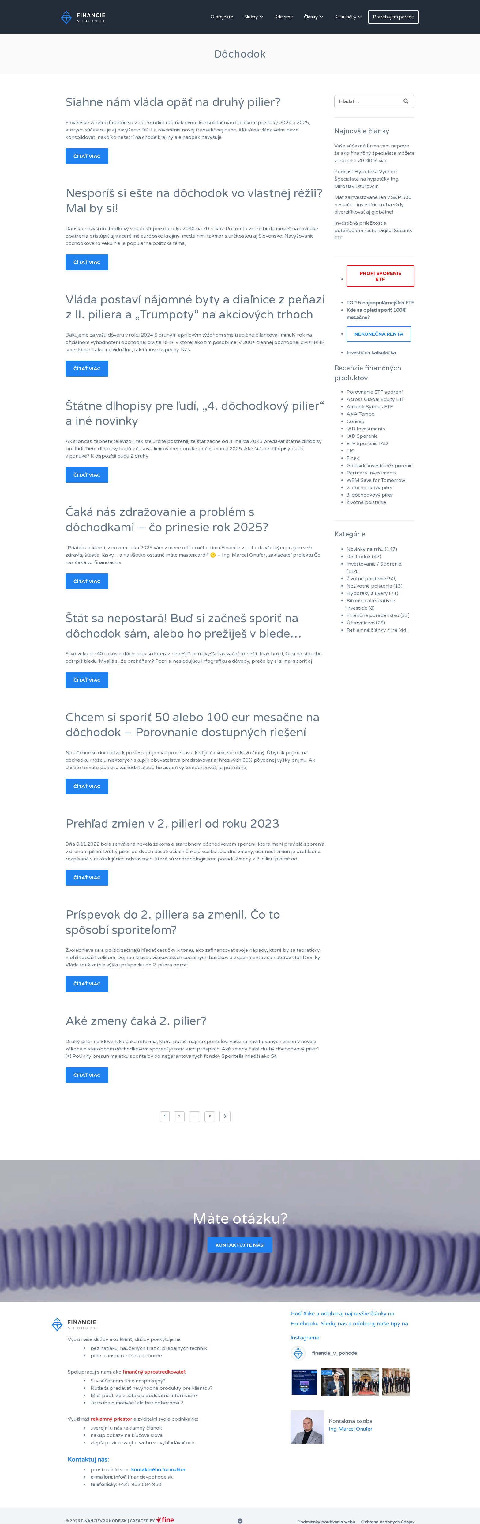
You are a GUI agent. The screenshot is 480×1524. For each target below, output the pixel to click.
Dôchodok (359, 557)
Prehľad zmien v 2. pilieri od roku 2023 (172, 824)
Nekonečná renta (378, 334)
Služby (251, 17)
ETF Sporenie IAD (367, 443)
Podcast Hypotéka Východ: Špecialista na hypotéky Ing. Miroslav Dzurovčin (366, 179)
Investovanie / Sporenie (374, 564)
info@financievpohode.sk (143, 1477)
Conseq (355, 421)
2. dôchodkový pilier (370, 488)
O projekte (222, 17)
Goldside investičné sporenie (380, 466)
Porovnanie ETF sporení (375, 392)
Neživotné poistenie (369, 586)
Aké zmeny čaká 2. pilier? (136, 1021)
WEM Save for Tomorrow (376, 480)
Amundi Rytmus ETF (370, 407)
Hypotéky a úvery (367, 593)
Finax (353, 458)
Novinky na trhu (365, 549)
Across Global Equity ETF (376, 399)
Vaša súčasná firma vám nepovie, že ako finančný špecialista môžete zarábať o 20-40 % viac (374, 153)
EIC (350, 451)
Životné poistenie (366, 502)
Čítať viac (86, 156)
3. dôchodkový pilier (370, 495)
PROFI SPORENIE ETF (380, 276)
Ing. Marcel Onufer (351, 1429)
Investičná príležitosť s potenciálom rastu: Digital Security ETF (373, 230)
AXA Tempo (361, 414)
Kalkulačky (345, 17)
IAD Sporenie (362, 436)
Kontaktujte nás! (240, 1245)
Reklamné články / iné (372, 630)
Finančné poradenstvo (373, 615)
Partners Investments (372, 473)
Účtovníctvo (361, 623)
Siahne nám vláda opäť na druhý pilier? (173, 102)
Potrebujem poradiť (393, 17)
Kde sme (283, 17)
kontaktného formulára (158, 1470)
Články (311, 17)
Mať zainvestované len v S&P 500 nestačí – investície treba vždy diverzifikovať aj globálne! (372, 204)
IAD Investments (366, 429)
